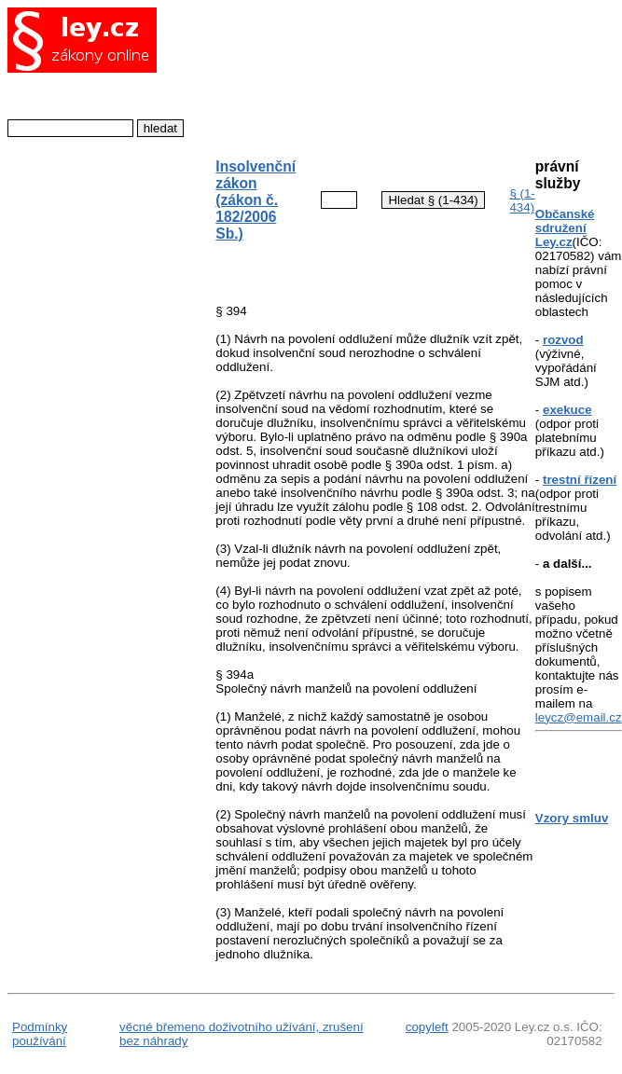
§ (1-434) (521, 200)
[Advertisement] (359, 73)
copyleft (427, 1027)
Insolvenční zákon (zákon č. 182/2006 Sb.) (255, 199)
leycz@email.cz (578, 717)
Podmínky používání (39, 1034)
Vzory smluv (572, 818)
